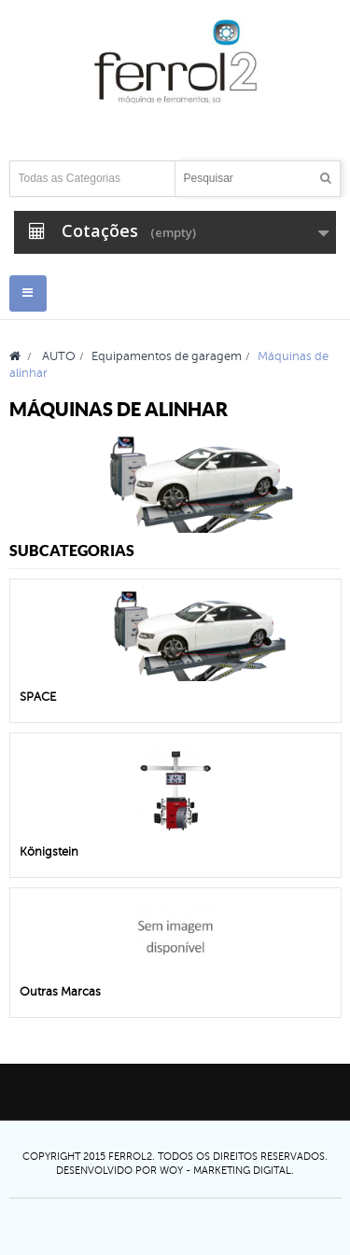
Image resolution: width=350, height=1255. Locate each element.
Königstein (49, 851)
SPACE (38, 697)
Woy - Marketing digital (225, 1170)
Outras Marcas (60, 991)
